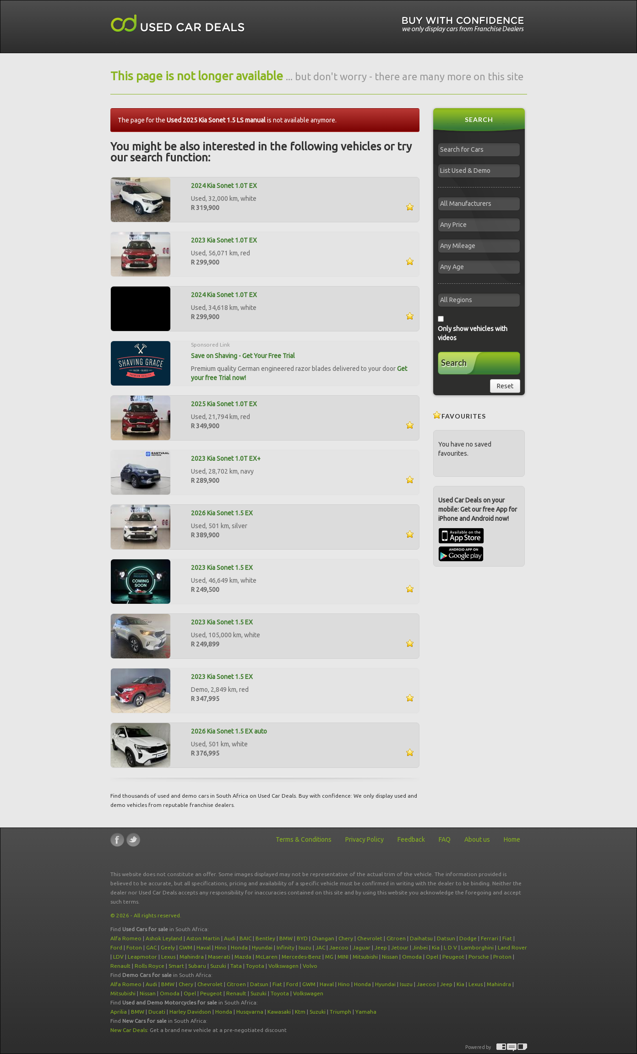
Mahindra (192, 957)
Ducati (156, 1012)
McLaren (267, 957)
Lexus (168, 957)
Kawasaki (279, 1012)
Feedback (411, 839)
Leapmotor (142, 957)
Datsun (446, 938)
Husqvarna (249, 1012)
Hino (221, 947)
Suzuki (218, 966)
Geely (168, 947)
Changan (323, 938)
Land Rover (512, 947)
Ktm (300, 1012)
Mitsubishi (365, 957)
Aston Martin (203, 938)
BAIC (245, 938)
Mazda (242, 957)
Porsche (478, 957)
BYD (302, 938)
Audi (229, 938)
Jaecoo (338, 947)
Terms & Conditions (304, 839)
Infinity (285, 947)
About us (477, 839)
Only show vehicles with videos (472, 333)
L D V (450, 947)
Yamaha (365, 1012)
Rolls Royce (149, 966)
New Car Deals (128, 1030)
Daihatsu (421, 938)
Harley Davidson (190, 1012)
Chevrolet (369, 938)
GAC (151, 947)
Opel (432, 957)
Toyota (255, 966)
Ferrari (489, 938)
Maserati (219, 957)
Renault (120, 966)
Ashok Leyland (164, 938)
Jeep (381, 947)
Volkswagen (283, 966)
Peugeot (453, 957)
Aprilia (118, 1012)
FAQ (445, 839)
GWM (185, 947)
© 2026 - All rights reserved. (145, 915)
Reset (505, 386)
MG (329, 957)
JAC (320, 947)
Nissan (390, 957)
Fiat (507, 938)
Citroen (396, 938)
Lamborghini (477, 947)
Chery (345, 938)
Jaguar (361, 947)
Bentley (265, 938)
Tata (236, 966)
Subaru (197, 966)
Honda (239, 947)
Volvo (310, 966)
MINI (343, 957)
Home (512, 839)
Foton (134, 947)
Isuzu (305, 947)
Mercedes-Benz (301, 957)
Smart (176, 966)
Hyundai (262, 947)
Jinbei (420, 947)
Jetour (399, 947)
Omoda (412, 957)
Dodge (468, 938)
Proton (502, 957)
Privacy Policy (364, 839)
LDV (118, 957)
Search (454, 363)
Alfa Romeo (126, 938)
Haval (203, 947)
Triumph (340, 1012)
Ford (116, 947)
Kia (436, 947)
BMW (286, 938)
